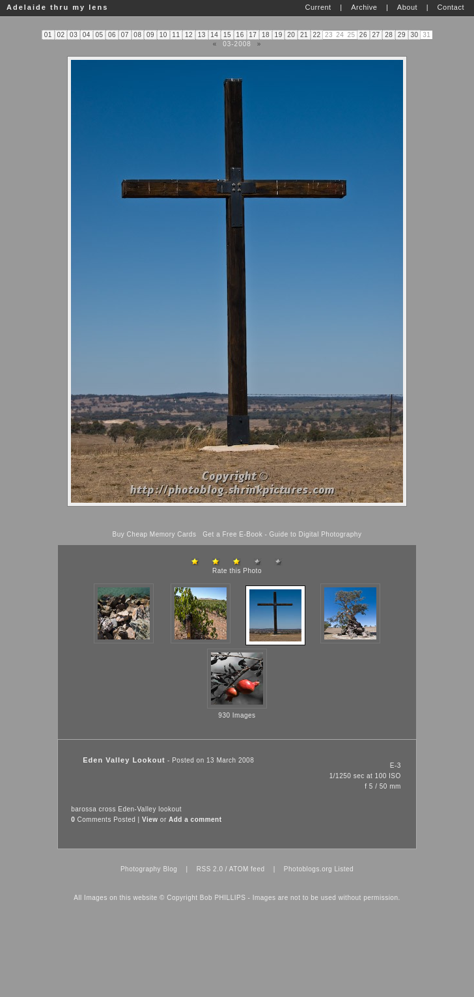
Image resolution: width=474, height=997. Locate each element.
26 (363, 34)
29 (402, 34)
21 (304, 34)
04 (87, 34)
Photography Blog (149, 869)
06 (112, 34)
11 (176, 34)
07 (125, 34)
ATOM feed (247, 869)
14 (214, 34)
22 (317, 34)
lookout (170, 809)
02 (60, 34)
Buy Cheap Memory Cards (155, 534)
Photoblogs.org (308, 869)
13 (202, 34)
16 (240, 34)
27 (376, 34)
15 (227, 34)
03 (73, 34)
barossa (83, 809)
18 (266, 34)
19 (279, 34)
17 (253, 34)
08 (137, 34)
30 (414, 34)
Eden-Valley (137, 809)
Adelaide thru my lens (57, 7)
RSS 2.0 (210, 869)
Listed (344, 869)
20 (291, 34)
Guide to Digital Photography (316, 534)
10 (163, 34)
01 (48, 34)
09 (150, 34)
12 (189, 34)
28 (389, 34)
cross (107, 809)
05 (99, 34)
